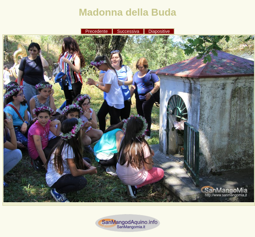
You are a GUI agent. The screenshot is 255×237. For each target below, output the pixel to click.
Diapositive (159, 31)
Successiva (128, 31)
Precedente (96, 31)
